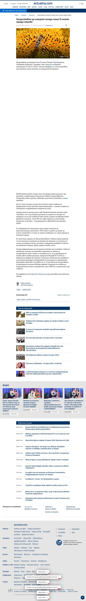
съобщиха (48, 64)
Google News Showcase (37, 274)
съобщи (65, 198)
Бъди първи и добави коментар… (29, 299)
